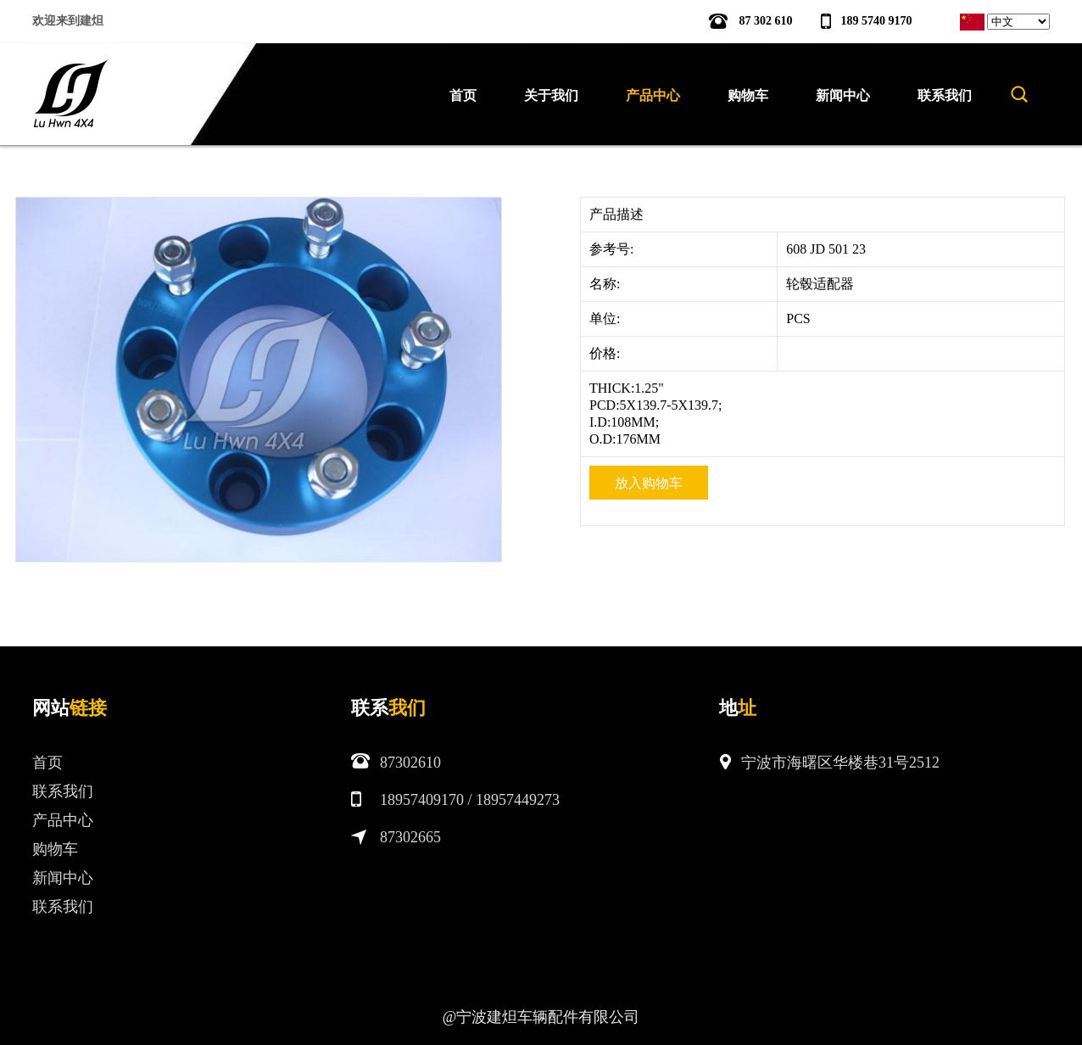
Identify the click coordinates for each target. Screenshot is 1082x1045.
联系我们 (62, 791)
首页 (463, 95)
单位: (606, 318)
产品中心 (62, 820)
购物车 (55, 849)
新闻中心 (62, 877)
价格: (606, 353)
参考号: (613, 249)
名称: (606, 284)
